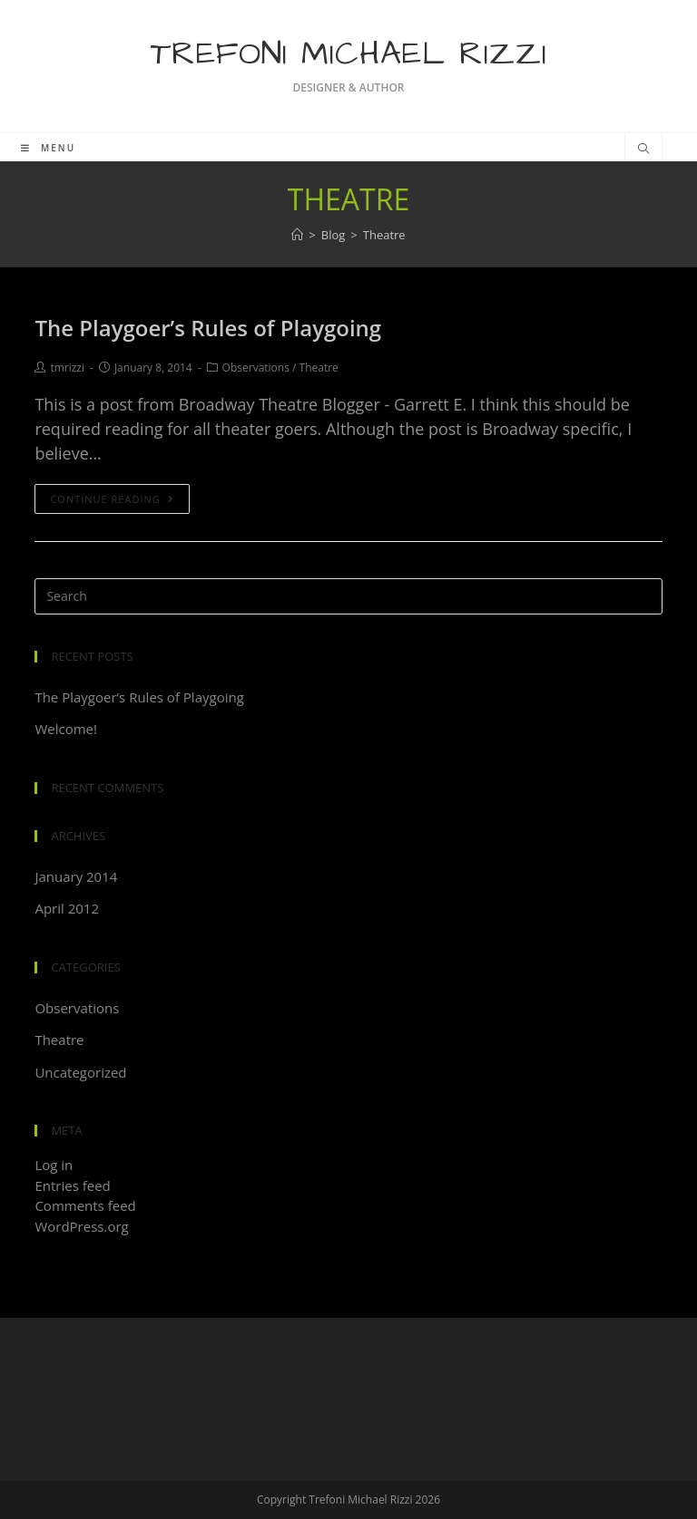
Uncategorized (80, 1072)
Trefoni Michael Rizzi (349, 54)
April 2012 (66, 908)
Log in (53, 1165)
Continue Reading (111, 499)
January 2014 (75, 876)
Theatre (319, 367)
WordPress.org (81, 1226)
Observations (256, 367)
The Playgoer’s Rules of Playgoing (207, 328)
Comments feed (84, 1205)
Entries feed (72, 1185)
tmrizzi (67, 367)
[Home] (297, 235)
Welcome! (65, 729)
